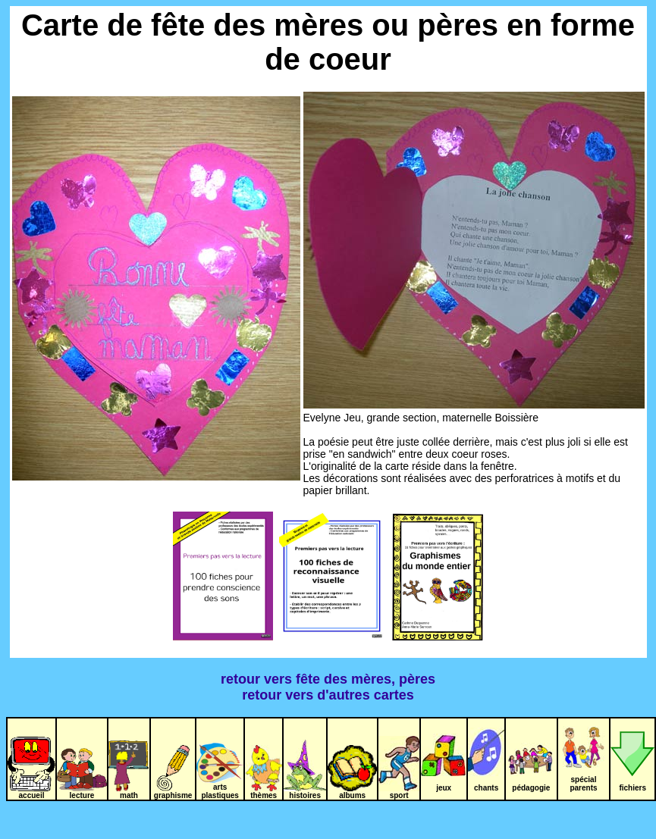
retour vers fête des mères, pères (328, 679)
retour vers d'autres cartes (327, 695)
